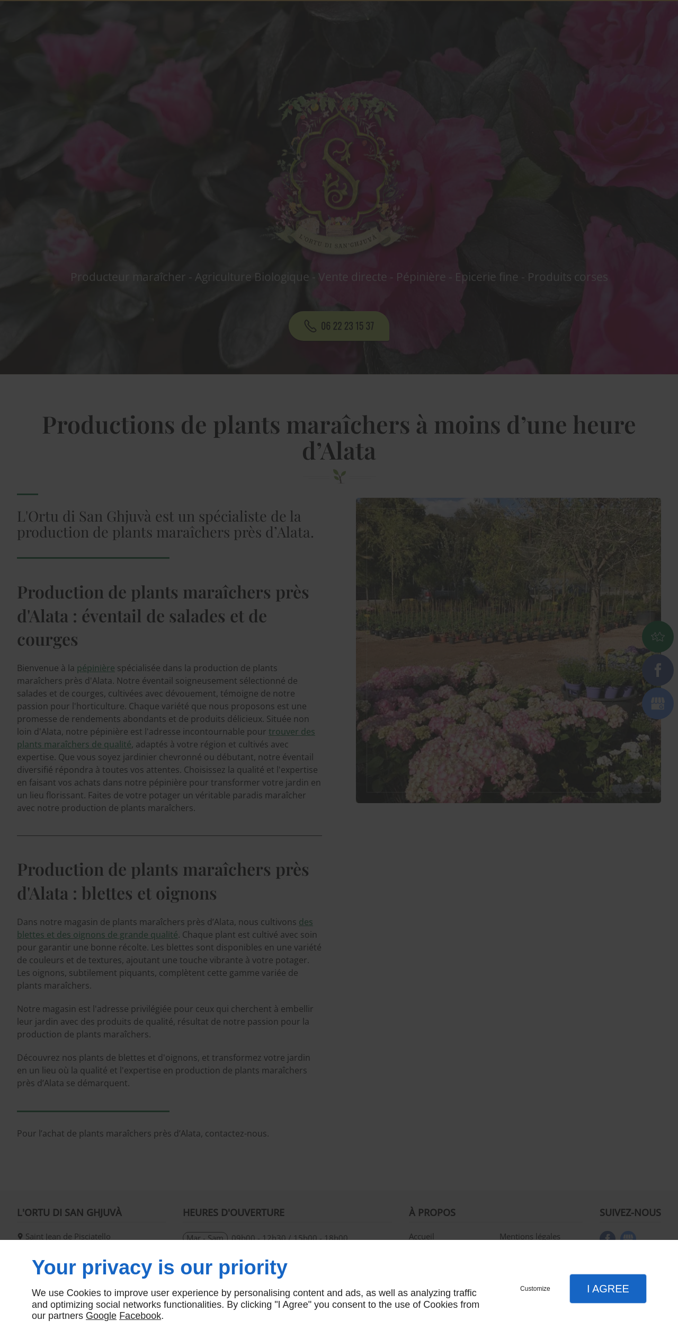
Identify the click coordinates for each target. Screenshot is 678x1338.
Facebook (140, 1315)
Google (101, 1315)
